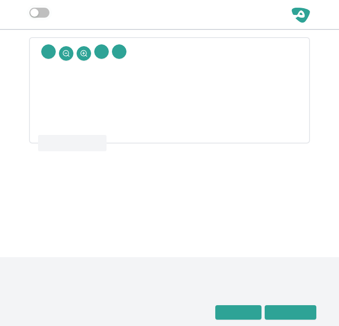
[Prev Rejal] (119, 51)
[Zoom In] (84, 53)
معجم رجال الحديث (45, 300)
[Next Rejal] (101, 51)
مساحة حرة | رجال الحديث (242, 14)
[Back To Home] (48, 51)
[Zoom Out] (66, 53)
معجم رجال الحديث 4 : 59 (72, 143)
